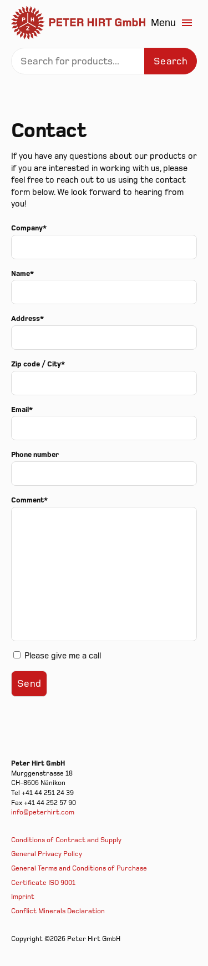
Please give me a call (62, 656)
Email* (22, 409)
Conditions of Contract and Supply (66, 840)
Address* (27, 318)
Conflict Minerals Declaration (58, 911)
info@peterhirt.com (42, 812)
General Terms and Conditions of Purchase (79, 868)
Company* (29, 228)
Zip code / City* (38, 364)
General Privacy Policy (46, 854)
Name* (22, 273)
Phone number (35, 454)
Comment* (29, 500)
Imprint (22, 897)
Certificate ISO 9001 (43, 883)
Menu (172, 22)
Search (170, 61)
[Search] (104, 61)
